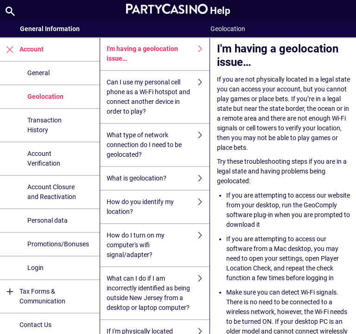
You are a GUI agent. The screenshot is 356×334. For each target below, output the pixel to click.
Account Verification (43, 158)
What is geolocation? (158, 178)
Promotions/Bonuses (58, 244)
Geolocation (45, 96)
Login (35, 267)
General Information (50, 28)
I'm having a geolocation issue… (158, 54)
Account (22, 49)
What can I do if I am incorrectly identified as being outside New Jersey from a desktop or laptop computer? (158, 293)
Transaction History (44, 125)
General (38, 73)
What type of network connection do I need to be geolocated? (158, 145)
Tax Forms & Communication (32, 296)
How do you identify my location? (158, 207)
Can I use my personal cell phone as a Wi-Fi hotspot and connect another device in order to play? (158, 97)
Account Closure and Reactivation (51, 191)
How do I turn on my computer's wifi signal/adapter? (158, 245)
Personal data (47, 220)
